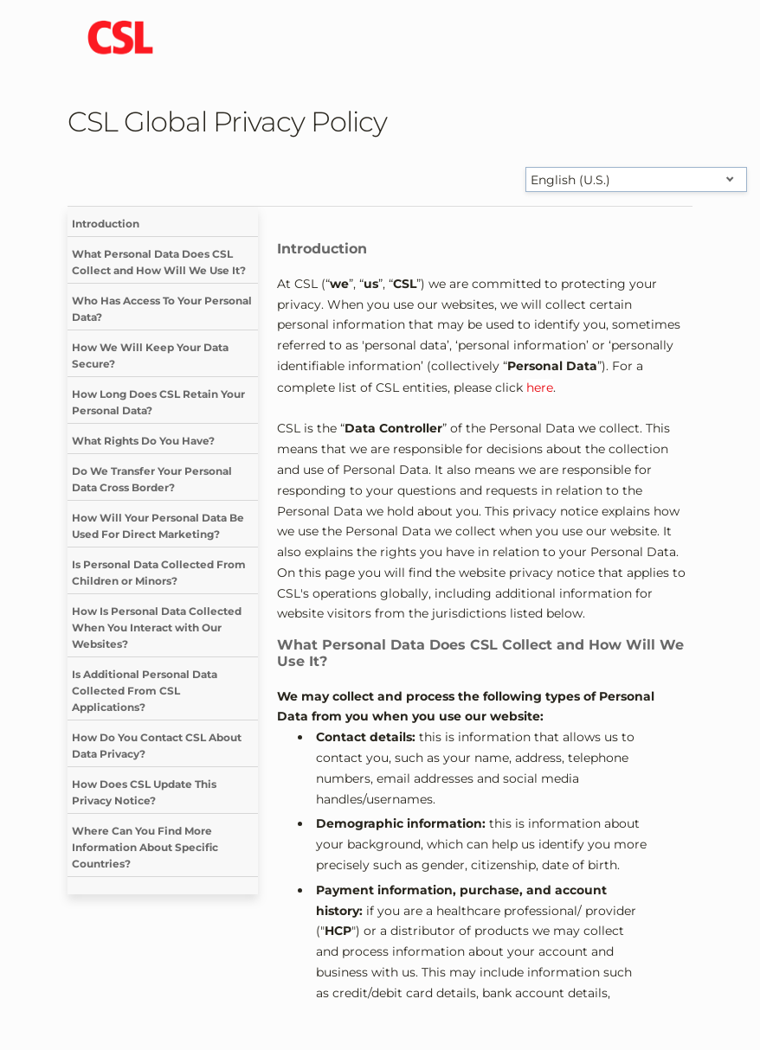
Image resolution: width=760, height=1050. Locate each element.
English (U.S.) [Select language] (570, 180)
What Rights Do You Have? (143, 440)
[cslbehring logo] (120, 39)
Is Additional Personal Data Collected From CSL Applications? (144, 691)
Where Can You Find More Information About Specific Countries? (145, 847)
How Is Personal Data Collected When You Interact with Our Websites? (157, 627)
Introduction (105, 223)
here (539, 387)
